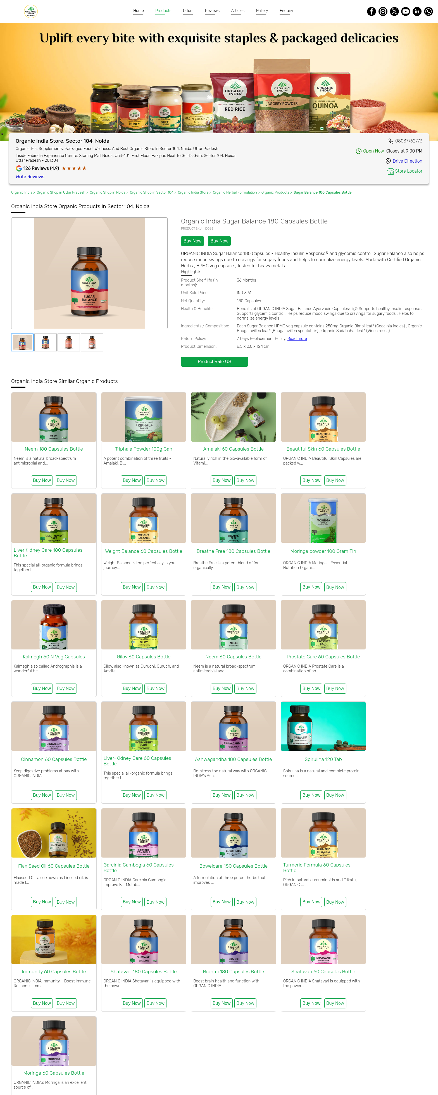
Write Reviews (30, 176)
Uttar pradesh (255, 994)
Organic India (45, 971)
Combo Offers (93, 948)
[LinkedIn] (417, 11)
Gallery (262, 10)
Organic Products (162, 994)
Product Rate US (214, 361)
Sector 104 (219, 994)
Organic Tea (120, 948)
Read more (297, 338)
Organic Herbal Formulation (214, 948)
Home (139, 10)
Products (164, 10)
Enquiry (286, 10)
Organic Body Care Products (159, 948)
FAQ (217, 1075)
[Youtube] (406, 11)
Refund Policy (239, 1075)
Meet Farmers (196, 1075)
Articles (237, 10)
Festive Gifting (24, 948)
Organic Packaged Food (263, 948)
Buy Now (192, 241)
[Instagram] (383, 11)
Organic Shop (70, 994)
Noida (236, 994)
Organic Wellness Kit (59, 948)
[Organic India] (32, 11)
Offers (188, 10)
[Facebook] (371, 11)
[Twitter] (394, 11)
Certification (167, 1075)
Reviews (212, 10)
